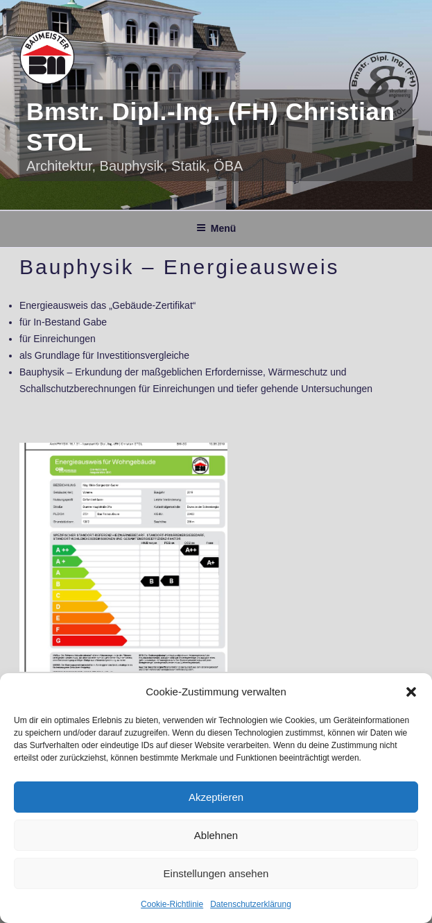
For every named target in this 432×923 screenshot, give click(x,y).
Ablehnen (216, 835)
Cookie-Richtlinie (172, 904)
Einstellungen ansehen (216, 873)
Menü (216, 228)
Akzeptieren (216, 797)
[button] (411, 692)
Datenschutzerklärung (250, 904)
